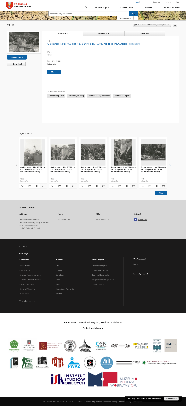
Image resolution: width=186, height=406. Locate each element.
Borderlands (24, 265)
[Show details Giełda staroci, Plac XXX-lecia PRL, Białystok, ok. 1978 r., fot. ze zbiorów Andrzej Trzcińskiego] (43, 186)
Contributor (60, 275)
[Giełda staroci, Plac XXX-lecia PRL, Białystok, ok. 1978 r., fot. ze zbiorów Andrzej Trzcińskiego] (24, 42)
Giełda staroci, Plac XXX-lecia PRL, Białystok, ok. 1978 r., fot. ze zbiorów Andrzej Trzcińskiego (32, 169)
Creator (59, 270)
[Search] (133, 13)
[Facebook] (135, 219)
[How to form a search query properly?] (136, 18)
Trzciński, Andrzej (76, 96)
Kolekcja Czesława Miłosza (30, 279)
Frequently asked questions (103, 279)
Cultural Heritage (26, 284)
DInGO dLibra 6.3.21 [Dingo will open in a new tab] (68, 401)
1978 (49, 55)
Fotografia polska (56, 96)
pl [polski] (142, 2)
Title (57, 265)
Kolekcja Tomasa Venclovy (30, 275)
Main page (23, 253)
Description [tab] (62, 33)
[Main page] (85, 7)
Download (15, 64)
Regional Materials (27, 289)
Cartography (24, 270)
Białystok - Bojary (122, 96)
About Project (102, 7)
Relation (59, 293)
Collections (126, 7)
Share (168, 2)
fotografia (51, 64)
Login (178, 2)
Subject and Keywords (65, 289)
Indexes (148, 7)
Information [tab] (104, 33)
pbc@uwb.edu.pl (102, 219)
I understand (171, 399)
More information (154, 399)
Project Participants (100, 270)
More (161, 193)
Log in (135, 264)
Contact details (98, 284)
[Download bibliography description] (29, 186)
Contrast (156, 2)
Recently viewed (172, 7)
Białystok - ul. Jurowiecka (99, 96)
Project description (99, 265)
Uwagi (58, 284)
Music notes (24, 293)
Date (58, 279)
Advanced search (125, 18)
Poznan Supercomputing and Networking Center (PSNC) (120, 401)
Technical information (101, 275)
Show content (17, 57)
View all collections (27, 301)
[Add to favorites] (175, 25)
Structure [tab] (144, 33)
